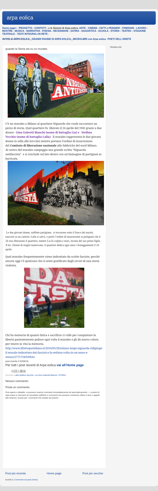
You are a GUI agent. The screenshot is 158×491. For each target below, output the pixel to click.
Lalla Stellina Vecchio (24, 375)
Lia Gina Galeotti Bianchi (46, 375)
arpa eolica (20, 18)
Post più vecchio (92, 473)
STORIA (62, 375)
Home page (54, 473)
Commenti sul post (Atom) (26, 480)
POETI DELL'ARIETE (119, 39)
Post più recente (15, 473)
